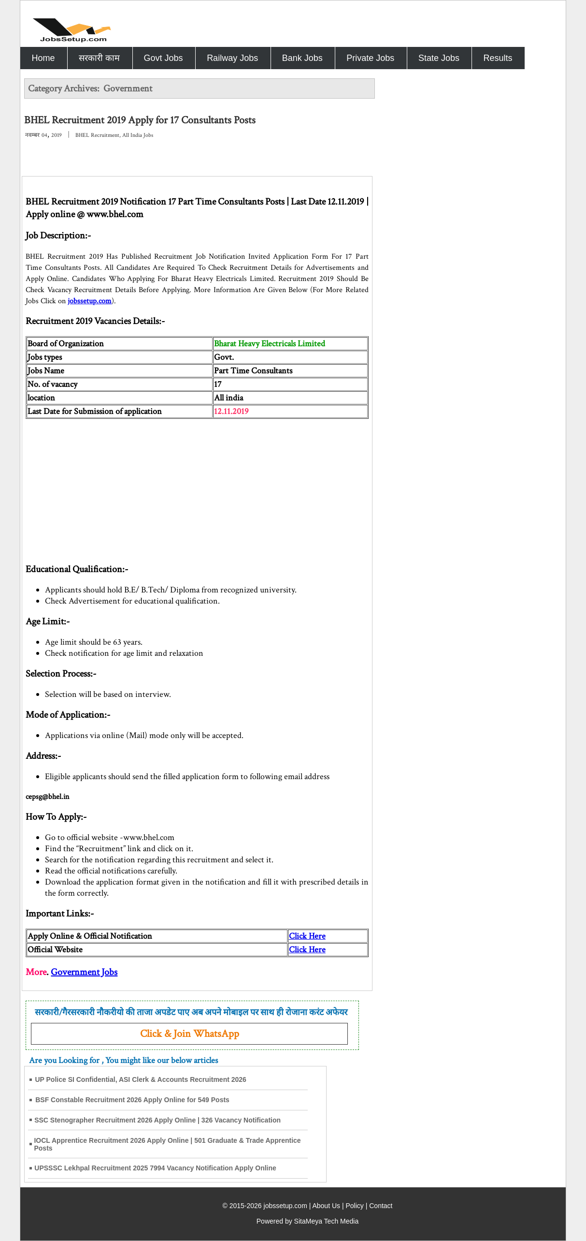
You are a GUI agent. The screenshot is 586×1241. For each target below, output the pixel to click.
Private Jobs (370, 58)
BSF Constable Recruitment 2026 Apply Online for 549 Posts (132, 1100)
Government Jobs (84, 972)
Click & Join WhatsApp (189, 1034)
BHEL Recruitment (97, 135)
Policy (354, 1206)
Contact (380, 1206)
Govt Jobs (163, 58)
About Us (326, 1206)
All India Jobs (137, 135)
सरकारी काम (99, 58)
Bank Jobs (302, 58)
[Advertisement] (197, 486)
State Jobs (438, 58)
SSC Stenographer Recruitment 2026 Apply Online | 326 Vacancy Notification (157, 1120)
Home (43, 58)
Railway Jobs (232, 58)
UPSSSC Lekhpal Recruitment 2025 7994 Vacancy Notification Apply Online (155, 1168)
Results (497, 58)
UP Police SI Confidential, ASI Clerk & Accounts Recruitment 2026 (140, 1079)
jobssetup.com (90, 301)
